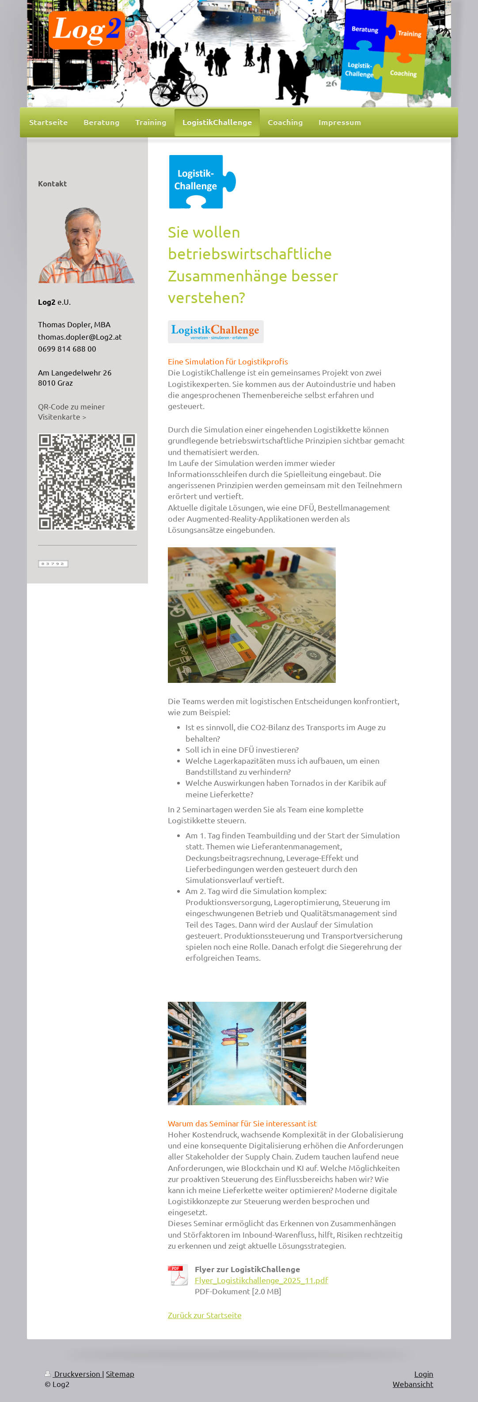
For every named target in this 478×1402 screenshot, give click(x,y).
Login (423, 1373)
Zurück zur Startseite (205, 1314)
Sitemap (120, 1373)
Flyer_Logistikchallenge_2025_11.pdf (261, 1280)
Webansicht (413, 1383)
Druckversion (73, 1373)
